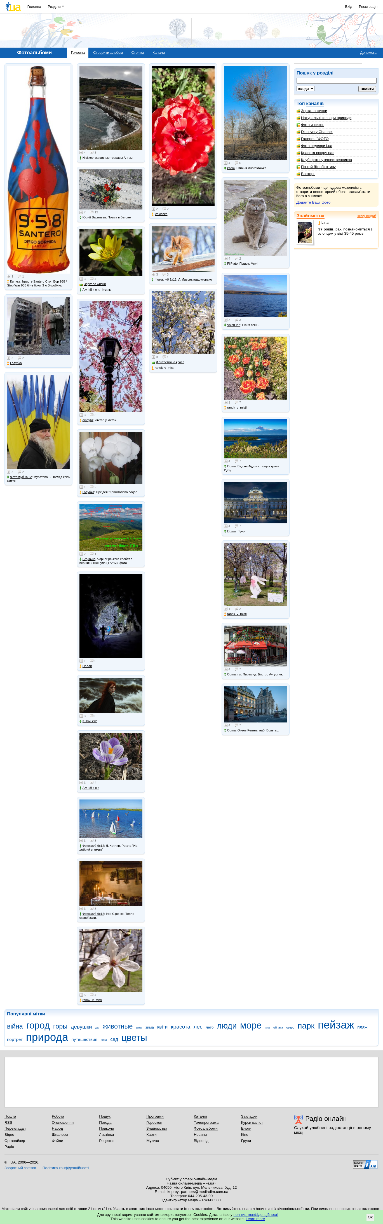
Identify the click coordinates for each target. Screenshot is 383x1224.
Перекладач (14, 1128)
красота (180, 1027)
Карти (151, 1134)
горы (60, 1026)
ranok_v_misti (90, 1000)
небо (267, 1028)
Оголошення (63, 1122)
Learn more (255, 1219)
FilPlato (231, 263)
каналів (315, 103)
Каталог (201, 1116)
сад (114, 1039)
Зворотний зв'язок (20, 1168)
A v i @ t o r (89, 290)
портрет (15, 1039)
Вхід (349, 6)
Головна (34, 6)
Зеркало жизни (312, 111)
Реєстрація (368, 6)
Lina (323, 222)
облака (278, 1027)
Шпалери (60, 1134)
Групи (246, 1141)
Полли (85, 666)
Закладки (249, 1116)
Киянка (13, 281)
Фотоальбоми (206, 1128)
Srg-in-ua (87, 559)
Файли (57, 1141)
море (251, 1025)
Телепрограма (206, 1122)
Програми (154, 1116)
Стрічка (137, 52)
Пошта (10, 1116)
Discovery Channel (315, 132)
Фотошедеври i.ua (314, 146)
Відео (9, 1134)
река (104, 1039)
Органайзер (14, 1141)
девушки (81, 1027)
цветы (134, 1037)
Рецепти (106, 1141)
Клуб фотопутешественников (324, 160)
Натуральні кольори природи (324, 118)
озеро (290, 1027)
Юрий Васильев (92, 217)
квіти (162, 1027)
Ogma (230, 466)
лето (209, 1027)
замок (139, 1028)
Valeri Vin (232, 325)
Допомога (368, 52)
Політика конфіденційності (66, 1168)
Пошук (105, 1116)
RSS (8, 1122)
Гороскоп (154, 1122)
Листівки (106, 1134)
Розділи (54, 6)
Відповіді (202, 1141)
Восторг (306, 174)
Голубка (14, 363)
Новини (200, 1134)
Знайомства (311, 215)
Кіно (244, 1134)
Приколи (106, 1128)
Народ (57, 1128)
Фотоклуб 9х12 (19, 477)
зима (149, 1027)
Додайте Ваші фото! (314, 202)
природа (47, 1037)
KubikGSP (88, 721)
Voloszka (159, 214)
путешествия (84, 1039)
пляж (362, 1027)
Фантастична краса (168, 362)
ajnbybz (86, 420)
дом (97, 1028)
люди (227, 1025)
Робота (58, 1116)
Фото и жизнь (310, 125)
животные (118, 1026)
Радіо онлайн (326, 1118)
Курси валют (252, 1122)
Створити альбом (108, 52)
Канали (158, 52)
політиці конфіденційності (256, 1215)
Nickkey (86, 158)
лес (198, 1027)
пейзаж (336, 1025)
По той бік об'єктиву (316, 167)
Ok (370, 1217)
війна (15, 1026)
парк (306, 1025)
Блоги (246, 1128)
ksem (229, 168)
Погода (105, 1122)
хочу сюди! (366, 216)
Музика (152, 1141)
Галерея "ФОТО (313, 139)
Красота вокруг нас (315, 153)
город (38, 1025)
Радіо (9, 1146)
